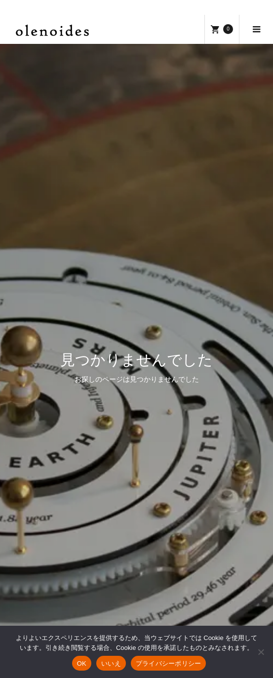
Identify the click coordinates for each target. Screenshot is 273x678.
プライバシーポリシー (168, 663)
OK (81, 663)
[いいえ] (261, 652)
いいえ (111, 663)
